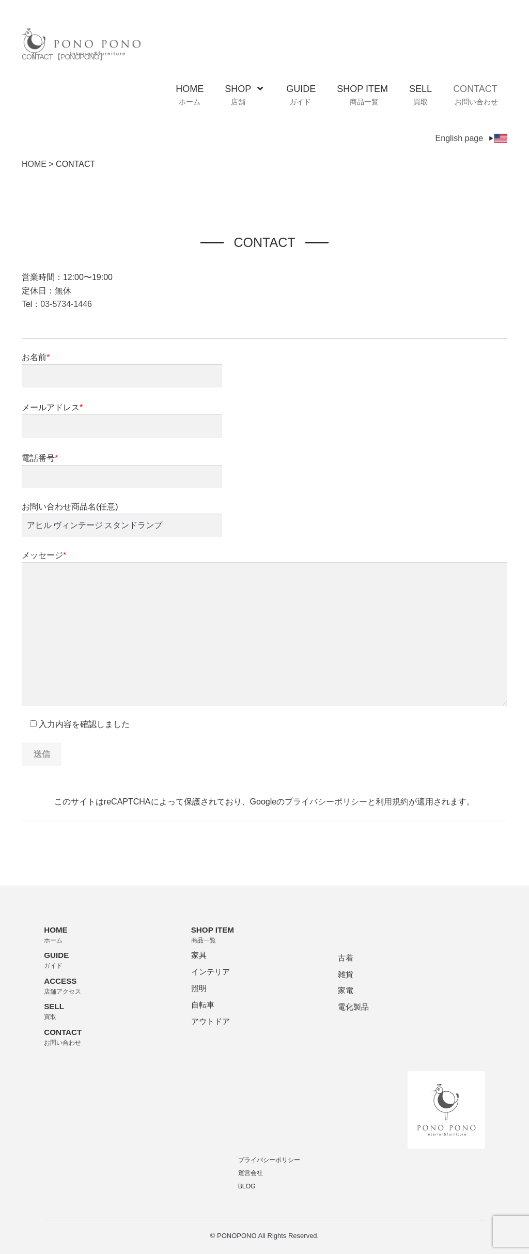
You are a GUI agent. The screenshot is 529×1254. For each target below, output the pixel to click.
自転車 (202, 1004)
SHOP (244, 95)
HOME (190, 95)
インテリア (210, 971)
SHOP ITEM (362, 95)
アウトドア (210, 1021)
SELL (420, 95)
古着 (345, 957)
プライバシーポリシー (326, 801)
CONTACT (475, 95)
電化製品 (353, 1006)
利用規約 (392, 801)
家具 (199, 955)
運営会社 (250, 1172)
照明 (199, 988)
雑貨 (345, 974)
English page (471, 138)
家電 (345, 990)
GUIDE (301, 95)
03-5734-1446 (66, 304)
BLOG (247, 1186)
